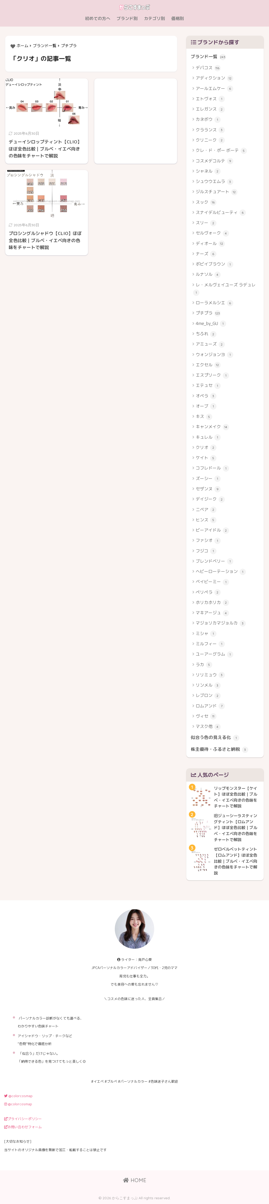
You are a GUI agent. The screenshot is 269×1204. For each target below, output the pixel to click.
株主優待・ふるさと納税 (219, 749)
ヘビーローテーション (221, 571)
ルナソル (208, 274)
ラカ (204, 665)
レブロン (208, 695)
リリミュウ (210, 675)
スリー (206, 223)
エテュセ (208, 385)
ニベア (206, 510)
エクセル (208, 365)
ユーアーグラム (214, 654)
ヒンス (206, 520)
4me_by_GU (211, 324)
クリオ (206, 447)
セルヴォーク (212, 233)
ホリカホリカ (212, 602)
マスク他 (208, 726)
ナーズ (206, 254)
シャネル (208, 171)
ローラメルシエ (214, 303)
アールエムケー (214, 89)
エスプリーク (212, 375)
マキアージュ (212, 613)
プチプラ (208, 313)
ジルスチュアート (216, 192)
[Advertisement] (135, 115)
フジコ (206, 551)
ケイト (206, 458)
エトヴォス (210, 99)
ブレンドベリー (214, 561)
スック (206, 202)
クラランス (210, 130)
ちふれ (206, 334)
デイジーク (210, 499)
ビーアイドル (212, 530)
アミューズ (210, 344)
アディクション (214, 78)
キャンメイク (212, 427)
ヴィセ (206, 716)
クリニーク (210, 140)
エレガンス (210, 109)
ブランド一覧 (208, 56)
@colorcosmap (18, 1095)
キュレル (208, 437)
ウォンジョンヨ (214, 355)
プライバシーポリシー (23, 1118)
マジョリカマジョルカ (221, 623)
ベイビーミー (212, 582)
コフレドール (212, 468)
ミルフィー (210, 644)
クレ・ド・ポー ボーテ (221, 150)
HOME (134, 1180)
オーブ (206, 406)
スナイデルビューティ (221, 212)
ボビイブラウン (214, 264)
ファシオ (208, 540)
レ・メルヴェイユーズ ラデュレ (224, 289)
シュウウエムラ (214, 181)
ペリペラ (208, 592)
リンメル (208, 685)
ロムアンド (210, 706)
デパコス (208, 68)
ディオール (210, 244)
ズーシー (208, 479)
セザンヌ (208, 489)
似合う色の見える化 (215, 737)
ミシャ (206, 634)
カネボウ (208, 119)
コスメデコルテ (214, 161)
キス (204, 416)
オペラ (206, 396)
